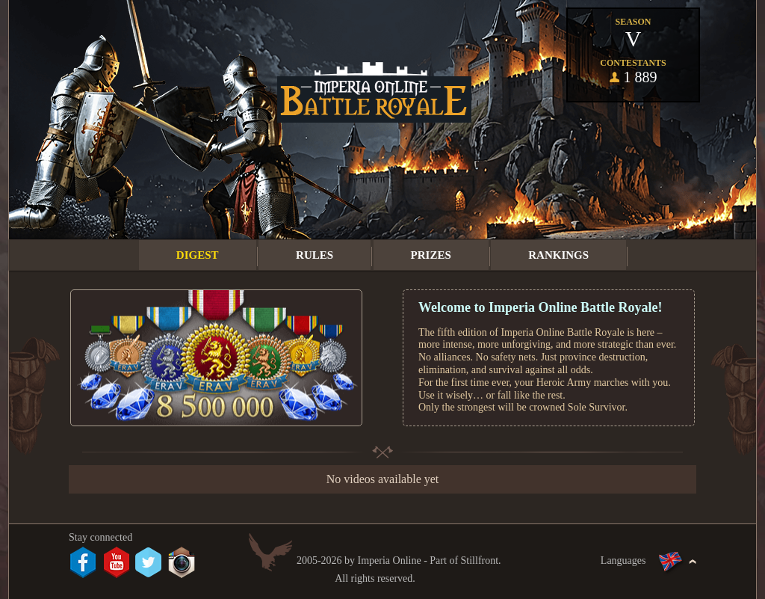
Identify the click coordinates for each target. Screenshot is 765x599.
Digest (197, 255)
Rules (314, 255)
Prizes (431, 255)
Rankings (558, 255)
